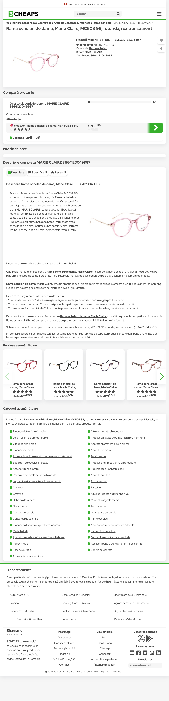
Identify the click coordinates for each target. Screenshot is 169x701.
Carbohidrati (20, 556)
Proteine (96, 512)
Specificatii (37, 197)
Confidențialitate (64, 668)
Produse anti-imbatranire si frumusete (113, 487)
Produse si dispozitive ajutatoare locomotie (37, 550)
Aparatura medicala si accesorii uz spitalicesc (39, 562)
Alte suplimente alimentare (107, 456)
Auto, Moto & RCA (20, 620)
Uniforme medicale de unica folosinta (34, 500)
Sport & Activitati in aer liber (26, 644)
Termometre (98, 531)
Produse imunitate (23, 475)
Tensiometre (98, 481)
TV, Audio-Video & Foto (127, 644)
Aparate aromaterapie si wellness (110, 469)
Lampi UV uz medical (103, 556)
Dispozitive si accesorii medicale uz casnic (37, 506)
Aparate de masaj (101, 475)
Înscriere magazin (105, 690)
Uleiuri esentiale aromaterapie (30, 463)
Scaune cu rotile (22, 575)
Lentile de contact (101, 575)
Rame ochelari (98, 48)
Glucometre (20, 531)
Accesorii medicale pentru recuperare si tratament (42, 481)
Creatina (18, 519)
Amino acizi (19, 512)
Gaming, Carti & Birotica (76, 628)
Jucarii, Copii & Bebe (22, 636)
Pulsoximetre (20, 568)
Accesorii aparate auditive (28, 581)
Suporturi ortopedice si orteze (30, 487)
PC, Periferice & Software (128, 636)
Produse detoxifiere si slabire (29, 456)
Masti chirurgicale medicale (107, 525)
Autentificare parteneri (104, 684)
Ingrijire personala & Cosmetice (132, 628)
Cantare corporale (23, 537)
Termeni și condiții (64, 673)
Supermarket (69, 644)
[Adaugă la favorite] (161, 40)
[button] (161, 401)
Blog (104, 662)
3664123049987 (101, 55)
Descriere (16, 197)
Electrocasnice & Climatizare (130, 620)
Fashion (14, 628)
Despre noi (64, 662)
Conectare (98, 4)
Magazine (64, 679)
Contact (64, 690)
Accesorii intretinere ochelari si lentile (112, 550)
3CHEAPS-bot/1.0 (64, 684)
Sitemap (105, 673)
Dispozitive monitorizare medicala (110, 562)
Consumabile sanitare (25, 544)
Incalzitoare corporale (103, 537)
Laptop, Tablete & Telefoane (78, 636)
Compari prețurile (53, 329)
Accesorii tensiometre (26, 494)
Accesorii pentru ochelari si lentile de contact (117, 568)
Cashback (105, 679)
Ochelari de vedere (24, 525)
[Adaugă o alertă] (161, 48)
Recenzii (58, 197)
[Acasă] (8, 23)
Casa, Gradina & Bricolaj (76, 620)
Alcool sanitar (99, 506)
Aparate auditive (100, 500)
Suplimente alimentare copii (107, 494)
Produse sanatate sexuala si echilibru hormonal (118, 463)
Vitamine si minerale (24, 469)
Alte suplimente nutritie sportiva (110, 519)
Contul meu (105, 668)
